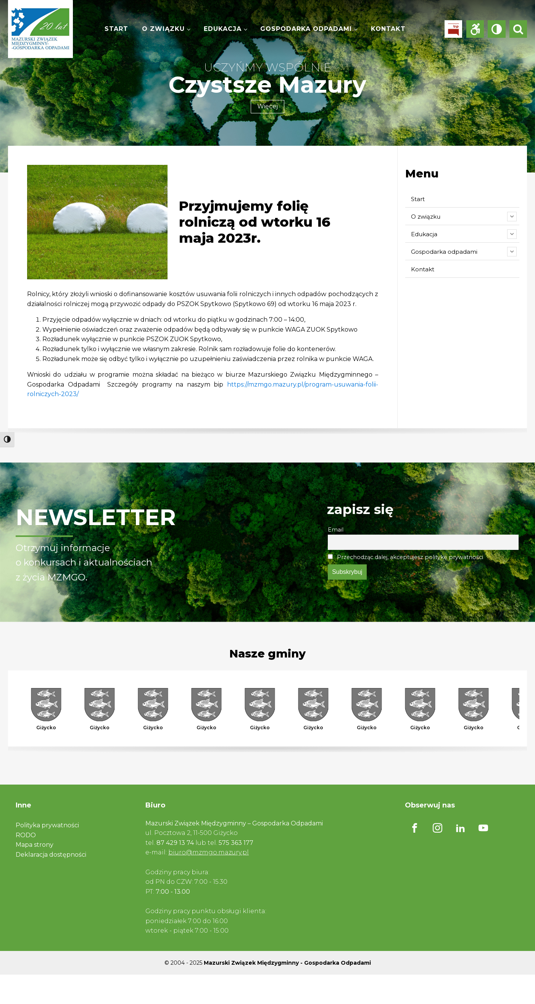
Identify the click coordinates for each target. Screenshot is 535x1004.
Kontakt (388, 28)
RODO (26, 835)
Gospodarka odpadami (306, 28)
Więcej (267, 106)
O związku (163, 28)
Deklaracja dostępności (51, 854)
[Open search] (518, 29)
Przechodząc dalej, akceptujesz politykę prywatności (405, 557)
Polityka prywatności (47, 825)
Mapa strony (34, 844)
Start (116, 28)
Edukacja (223, 28)
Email (335, 529)
